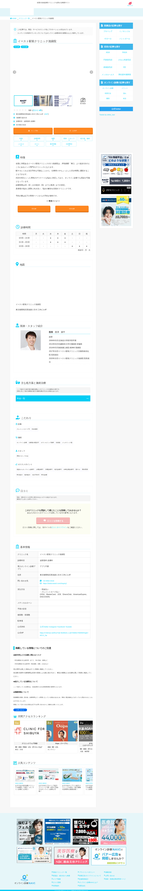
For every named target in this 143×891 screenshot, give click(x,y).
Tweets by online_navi (107, 115)
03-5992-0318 (48, 581)
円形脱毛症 (107, 60)
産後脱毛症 (107, 67)
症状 (110, 46)
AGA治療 (24, 47)
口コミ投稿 (57, 881)
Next (90, 72)
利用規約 (56, 885)
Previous (14, 72)
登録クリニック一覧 (60, 872)
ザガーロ (107, 39)
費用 (107, 98)
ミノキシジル (124, 31)
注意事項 (69, 144)
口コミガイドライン (59, 527)
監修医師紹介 (84, 878)
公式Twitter (44, 627)
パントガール (124, 39)
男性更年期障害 (124, 75)
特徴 (21, 139)
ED (124, 67)
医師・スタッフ (69, 139)
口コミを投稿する (53, 521)
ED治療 (17, 47)
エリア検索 (57, 878)
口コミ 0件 (37, 110)
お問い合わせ (20, 710)
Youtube (69, 627)
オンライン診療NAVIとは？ (88, 881)
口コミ (37, 144)
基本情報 (53, 144)
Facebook (61, 627)
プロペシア (107, 31)
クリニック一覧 (24, 18)
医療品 (111, 25)
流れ (124, 93)
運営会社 (82, 885)
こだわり (21, 144)
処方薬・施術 (85, 139)
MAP (46, 114)
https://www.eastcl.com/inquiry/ (53, 583)
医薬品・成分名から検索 (61, 875)
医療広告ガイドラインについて (90, 875)
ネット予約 (33, 131)
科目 (124, 98)
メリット (125, 88)
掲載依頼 (108, 872)
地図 (53, 139)
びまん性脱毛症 (124, 60)
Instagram (53, 627)
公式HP (73, 131)
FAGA (124, 52)
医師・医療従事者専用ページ (115, 878)
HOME (13, 18)
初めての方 (130, 5)
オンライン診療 (115, 82)
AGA (108, 52)
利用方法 (108, 93)
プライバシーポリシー (87, 872)
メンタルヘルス (108, 75)
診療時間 (37, 139)
